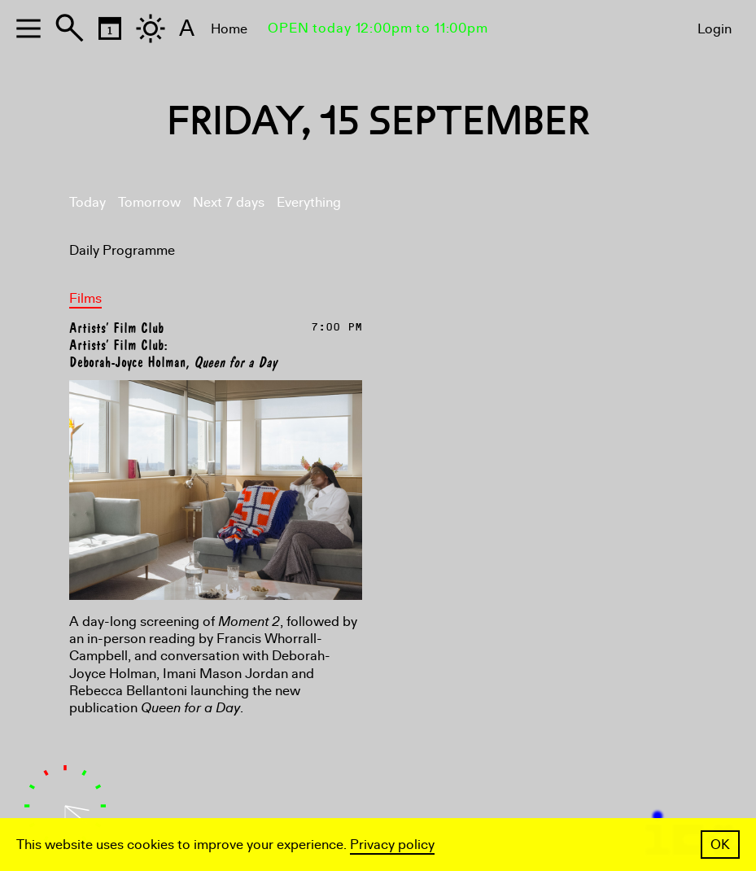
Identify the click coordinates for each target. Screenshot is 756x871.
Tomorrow (149, 202)
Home (229, 28)
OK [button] (720, 844)
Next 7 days (228, 202)
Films (85, 298)
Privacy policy (392, 844)
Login (714, 28)
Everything (309, 202)
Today (87, 202)
